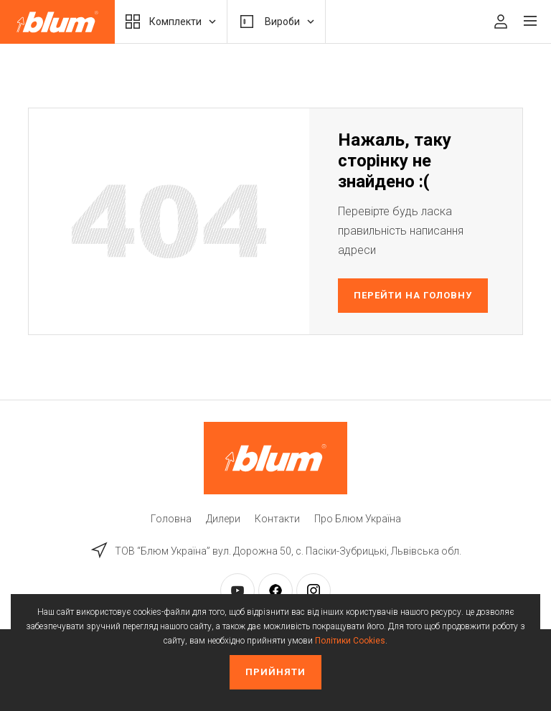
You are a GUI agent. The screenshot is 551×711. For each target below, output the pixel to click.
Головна (171, 518)
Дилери (223, 518)
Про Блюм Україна (357, 518)
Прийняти (275, 672)
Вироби (276, 21)
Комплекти (171, 21)
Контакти (277, 518)
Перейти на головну (413, 295)
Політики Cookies (350, 641)
